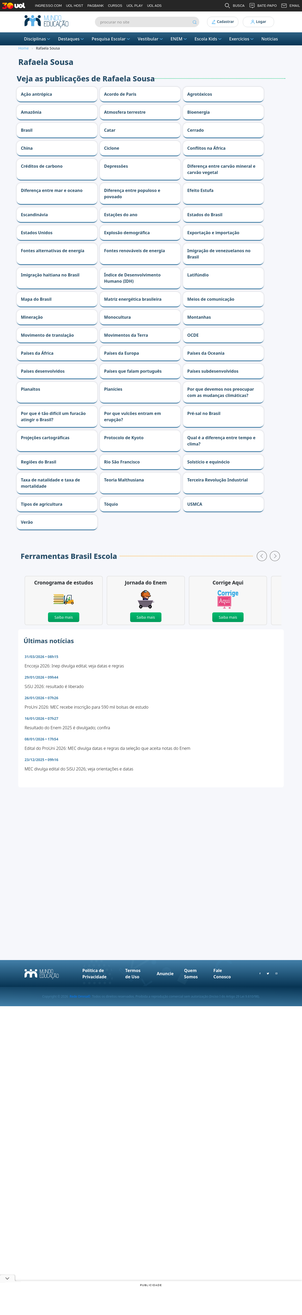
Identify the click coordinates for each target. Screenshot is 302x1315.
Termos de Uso (132, 974)
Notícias (269, 39)
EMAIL (290, 5)
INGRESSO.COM (48, 6)
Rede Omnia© (80, 996)
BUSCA (234, 5)
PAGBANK (95, 6)
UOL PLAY (134, 6)
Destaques (71, 39)
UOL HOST (74, 6)
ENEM (179, 39)
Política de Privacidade (94, 974)
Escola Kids (208, 39)
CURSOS (115, 6)
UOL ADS (154, 6)
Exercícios (242, 39)
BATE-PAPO (263, 5)
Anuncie (165, 973)
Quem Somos (191, 974)
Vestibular (151, 39)
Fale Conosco (222, 974)
